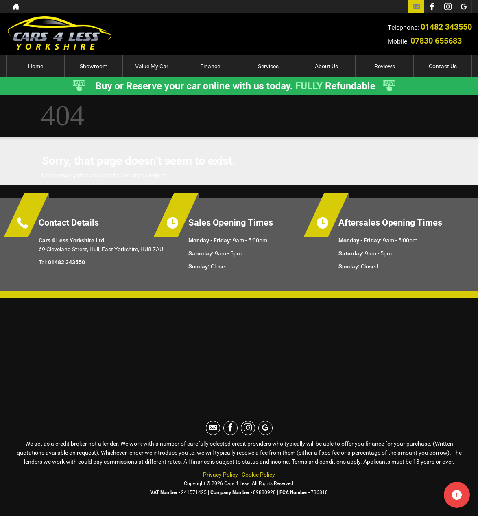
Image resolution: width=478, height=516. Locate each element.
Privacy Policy (220, 474)
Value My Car (151, 66)
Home (35, 66)
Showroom (93, 66)
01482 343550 (446, 27)
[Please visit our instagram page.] (448, 6)
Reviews (384, 66)
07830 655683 (436, 41)
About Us (326, 66)
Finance (210, 66)
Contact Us (443, 66)
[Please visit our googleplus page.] (463, 6)
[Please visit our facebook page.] (432, 6)
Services (268, 66)
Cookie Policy (258, 474)
